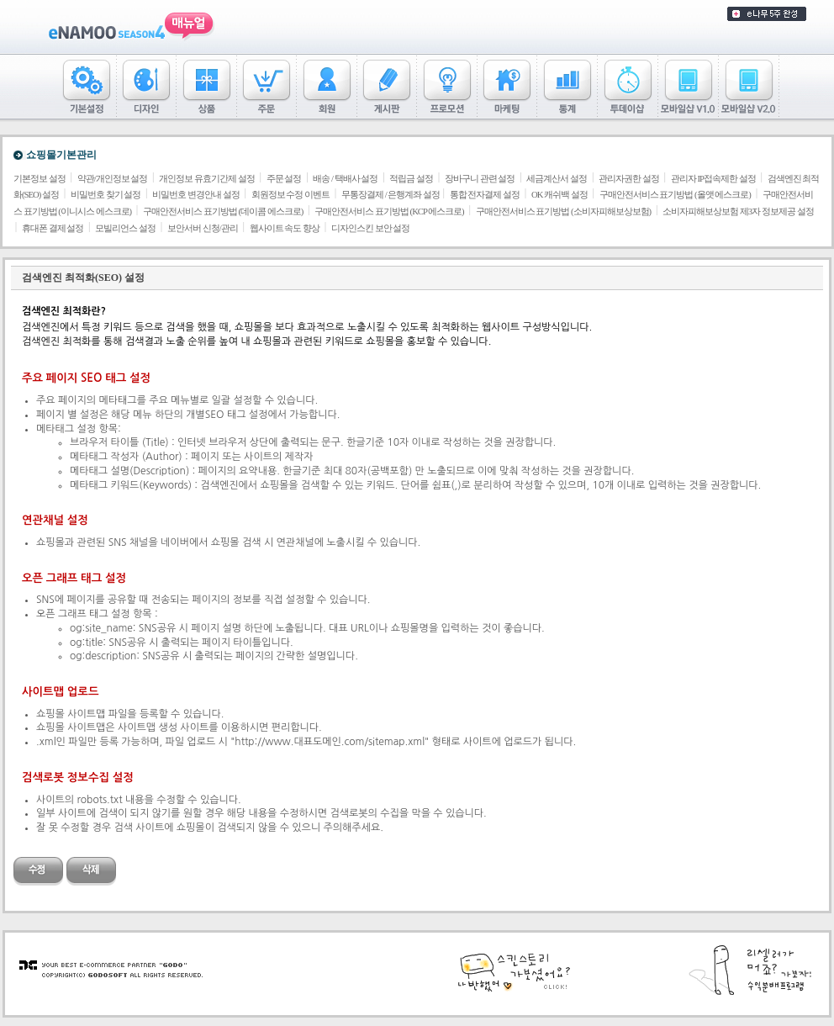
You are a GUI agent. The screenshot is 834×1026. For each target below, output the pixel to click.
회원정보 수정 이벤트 (290, 194)
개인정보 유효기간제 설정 (206, 178)
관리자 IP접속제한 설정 (713, 178)
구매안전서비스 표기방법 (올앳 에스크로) (675, 194)
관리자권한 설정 (629, 178)
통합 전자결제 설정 (485, 194)
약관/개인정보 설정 (112, 178)
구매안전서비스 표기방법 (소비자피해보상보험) (563, 211)
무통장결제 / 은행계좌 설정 (391, 194)
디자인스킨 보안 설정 (370, 228)
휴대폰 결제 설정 (52, 228)
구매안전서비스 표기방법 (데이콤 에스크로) (223, 211)
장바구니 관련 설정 (480, 178)
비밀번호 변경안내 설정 (195, 194)
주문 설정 (284, 178)
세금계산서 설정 (556, 178)
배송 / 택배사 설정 (345, 178)
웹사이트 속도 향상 (284, 228)
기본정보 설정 (39, 178)
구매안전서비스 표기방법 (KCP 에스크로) (388, 211)
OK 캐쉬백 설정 (559, 194)
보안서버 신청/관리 (202, 228)
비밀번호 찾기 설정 (105, 194)
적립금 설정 (411, 178)
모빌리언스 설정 (125, 228)
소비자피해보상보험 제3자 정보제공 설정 (737, 211)
